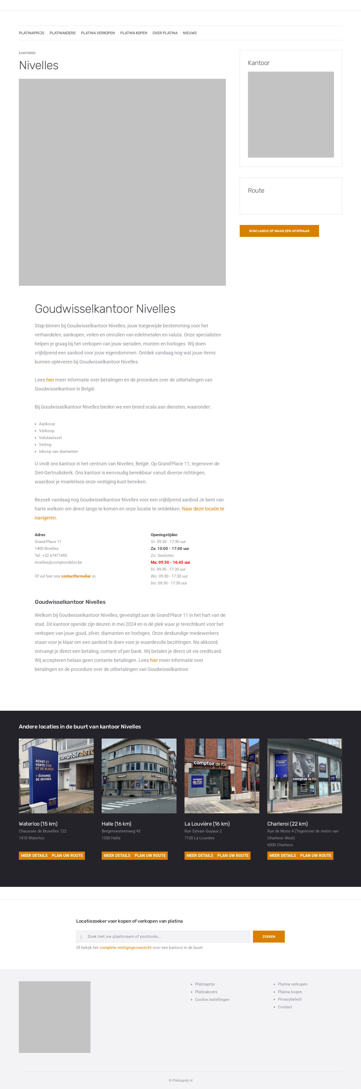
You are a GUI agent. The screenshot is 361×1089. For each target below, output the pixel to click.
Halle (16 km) (116, 824)
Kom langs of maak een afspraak (279, 231)
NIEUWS (190, 33)
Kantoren (27, 53)
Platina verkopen (292, 984)
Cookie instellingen (212, 999)
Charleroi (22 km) (287, 824)
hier (50, 380)
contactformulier (76, 576)
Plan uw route (67, 855)
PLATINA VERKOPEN (98, 33)
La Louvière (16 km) (207, 824)
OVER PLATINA (165, 33)
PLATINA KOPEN (133, 33)
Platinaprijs (205, 984)
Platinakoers (206, 992)
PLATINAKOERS (63, 33)
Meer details (34, 855)
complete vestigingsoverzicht (126, 947)
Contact (285, 1007)
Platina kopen (290, 992)
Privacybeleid (289, 999)
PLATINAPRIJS (31, 33)
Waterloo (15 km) (38, 824)
